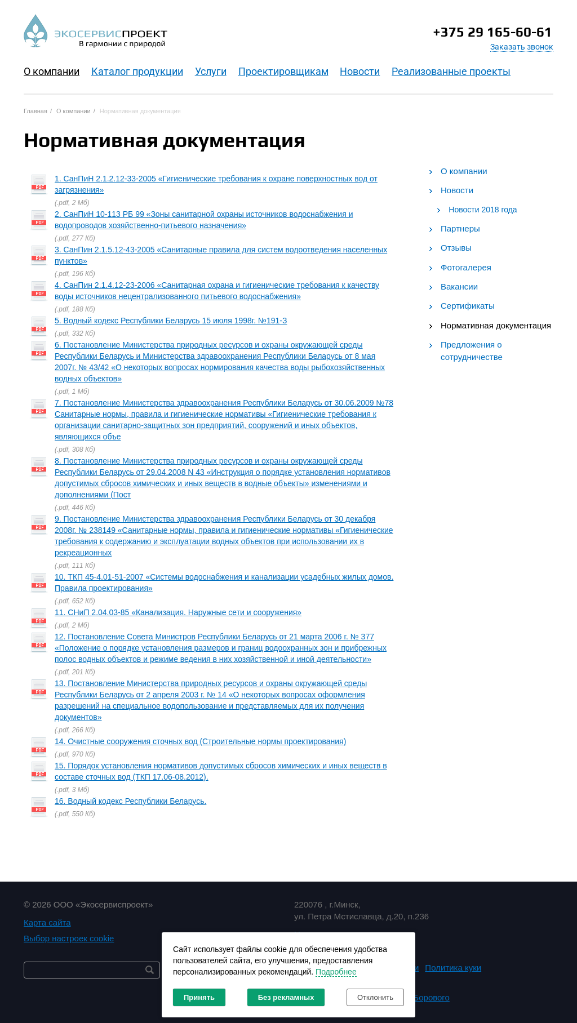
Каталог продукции (137, 71)
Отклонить (375, 997)
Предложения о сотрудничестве (472, 350)
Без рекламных (286, 997)
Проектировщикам (283, 71)
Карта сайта (47, 922)
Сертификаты (468, 305)
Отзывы (456, 247)
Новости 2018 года (483, 209)
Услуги (211, 71)
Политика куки (453, 967)
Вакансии (459, 286)
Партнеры (460, 228)
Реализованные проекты (451, 71)
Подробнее (336, 971)
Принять (199, 997)
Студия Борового (416, 997)
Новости (360, 71)
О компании (464, 171)
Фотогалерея (466, 267)
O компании (51, 71)
